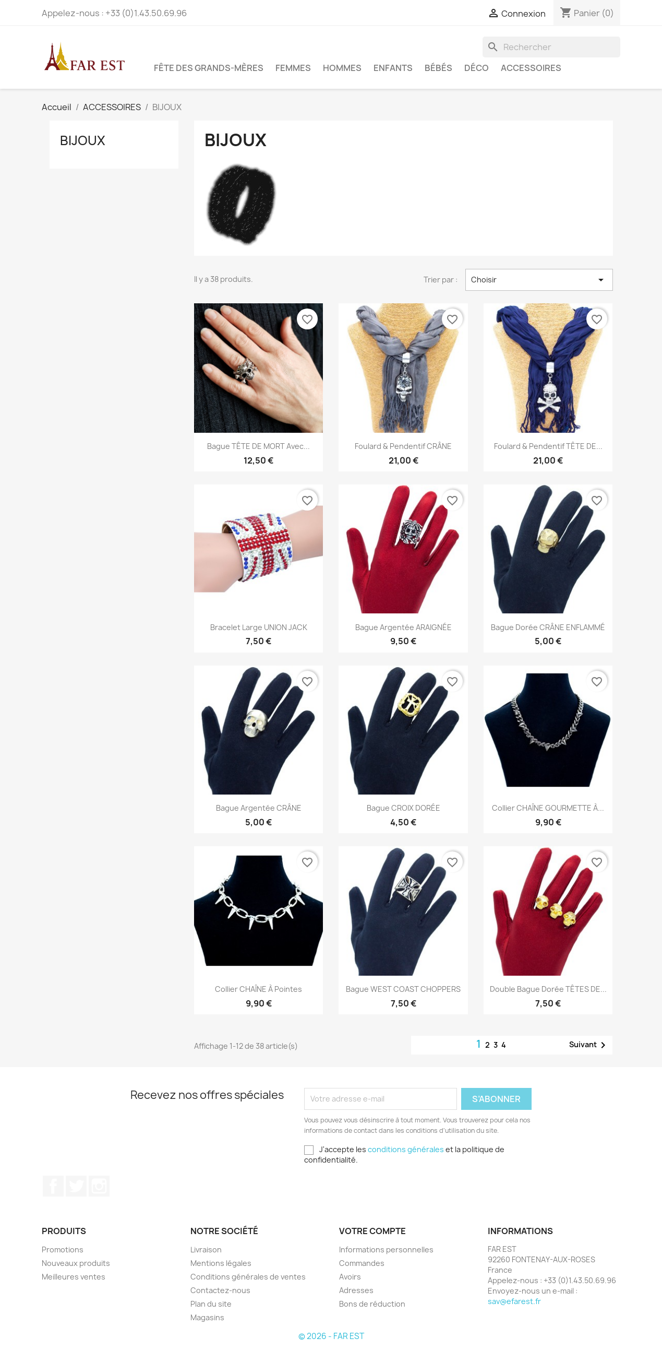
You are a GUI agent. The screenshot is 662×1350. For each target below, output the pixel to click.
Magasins (207, 1317)
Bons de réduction (372, 1304)
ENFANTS (393, 68)
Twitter (76, 1186)
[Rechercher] (551, 47)
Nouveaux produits (76, 1263)
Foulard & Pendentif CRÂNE (403, 446)
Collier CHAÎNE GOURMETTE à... (548, 808)
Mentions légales (220, 1263)
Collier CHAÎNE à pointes (258, 989)
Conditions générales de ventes (248, 1277)
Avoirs (350, 1277)
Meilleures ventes (73, 1277)
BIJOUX (82, 140)
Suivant (589, 1045)
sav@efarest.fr (514, 1301)
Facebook (53, 1186)
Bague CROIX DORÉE (403, 808)
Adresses (356, 1290)
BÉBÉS (438, 68)
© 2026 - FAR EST (331, 1336)
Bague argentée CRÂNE (259, 808)
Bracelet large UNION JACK (258, 627)
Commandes (361, 1263)
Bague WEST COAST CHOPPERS (403, 989)
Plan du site (211, 1304)
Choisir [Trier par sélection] (539, 280)
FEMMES (293, 68)
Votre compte (372, 1231)
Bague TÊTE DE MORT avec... (258, 446)
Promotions (62, 1249)
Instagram (99, 1186)
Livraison (206, 1249)
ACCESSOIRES (531, 68)
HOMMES (342, 68)
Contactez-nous (220, 1290)
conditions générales (406, 1149)
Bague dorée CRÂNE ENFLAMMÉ (548, 627)
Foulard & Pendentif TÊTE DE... (548, 446)
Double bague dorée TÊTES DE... (548, 989)
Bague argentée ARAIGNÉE (403, 627)
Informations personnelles (386, 1249)
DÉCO (476, 68)
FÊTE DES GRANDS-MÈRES (208, 68)
